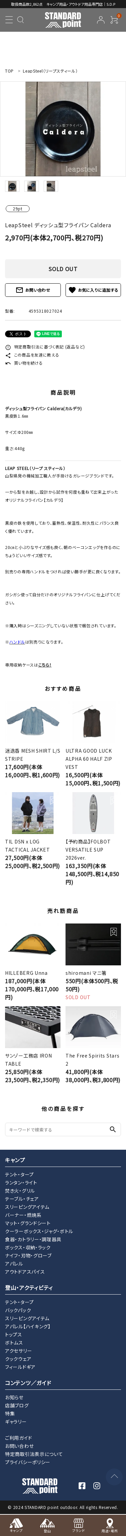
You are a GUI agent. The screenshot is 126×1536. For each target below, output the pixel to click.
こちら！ (45, 665)
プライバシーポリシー (27, 1462)
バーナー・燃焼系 (23, 1215)
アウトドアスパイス (25, 1271)
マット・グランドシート (28, 1223)
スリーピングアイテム (27, 1206)
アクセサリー (18, 1350)
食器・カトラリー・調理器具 (33, 1239)
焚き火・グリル (20, 1190)
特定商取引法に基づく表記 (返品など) (45, 346)
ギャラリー (16, 1421)
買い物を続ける (24, 363)
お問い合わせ (32, 290)
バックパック (18, 1310)
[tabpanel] (63, 129)
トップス (13, 1334)
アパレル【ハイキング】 (28, 1326)
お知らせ (14, 1397)
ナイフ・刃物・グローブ (28, 1255)
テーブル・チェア (22, 1198)
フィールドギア (20, 1366)
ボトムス (14, 1342)
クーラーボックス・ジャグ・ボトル (39, 1231)
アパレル (14, 1263)
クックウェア (18, 1358)
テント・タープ (19, 1174)
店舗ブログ (17, 1405)
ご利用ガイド (18, 1437)
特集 (10, 1413)
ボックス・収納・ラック (28, 1247)
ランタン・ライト (21, 1182)
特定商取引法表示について (34, 1454)
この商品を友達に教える (32, 355)
